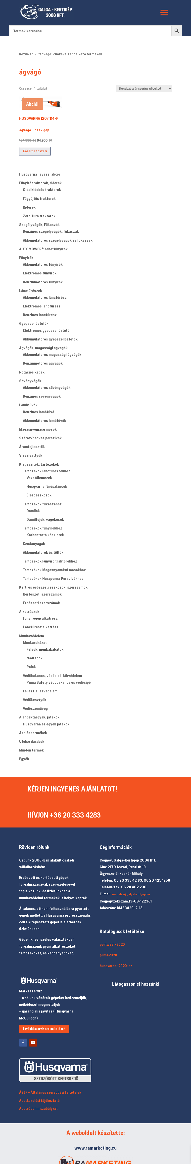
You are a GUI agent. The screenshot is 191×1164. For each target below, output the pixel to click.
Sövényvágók (30, 380)
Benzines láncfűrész (40, 314)
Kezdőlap (26, 54)
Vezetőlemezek (39, 477)
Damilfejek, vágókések (45, 519)
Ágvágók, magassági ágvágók (43, 347)
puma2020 (108, 955)
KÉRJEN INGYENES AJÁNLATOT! (72, 789)
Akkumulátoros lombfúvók (44, 420)
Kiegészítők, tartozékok (39, 464)
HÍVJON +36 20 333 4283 (64, 815)
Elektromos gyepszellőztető (46, 330)
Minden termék (31, 750)
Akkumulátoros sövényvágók (47, 387)
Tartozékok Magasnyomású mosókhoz (54, 569)
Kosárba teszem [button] (35, 151)
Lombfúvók (28, 405)
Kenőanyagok (34, 543)
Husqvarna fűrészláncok (47, 486)
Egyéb (24, 758)
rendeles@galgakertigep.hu (131, 894)
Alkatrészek (29, 611)
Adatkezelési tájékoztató (39, 1100)
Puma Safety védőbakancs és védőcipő (59, 682)
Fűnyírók (26, 257)
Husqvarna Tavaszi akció (39, 174)
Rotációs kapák (32, 372)
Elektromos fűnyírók (39, 273)
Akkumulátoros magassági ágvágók (52, 354)
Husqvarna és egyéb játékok (46, 724)
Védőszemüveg (35, 708)
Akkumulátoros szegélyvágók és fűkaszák (58, 240)
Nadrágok (35, 658)
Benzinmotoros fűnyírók (43, 282)
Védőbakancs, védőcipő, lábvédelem (52, 675)
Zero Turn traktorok (39, 216)
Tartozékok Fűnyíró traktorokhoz (50, 561)
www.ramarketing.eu (95, 1148)
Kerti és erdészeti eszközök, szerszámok (53, 587)
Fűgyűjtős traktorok (39, 198)
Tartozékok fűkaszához (42, 504)
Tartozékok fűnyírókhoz (42, 528)
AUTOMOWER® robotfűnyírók (43, 249)
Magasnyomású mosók (38, 429)
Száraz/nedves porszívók (40, 438)
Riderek (29, 207)
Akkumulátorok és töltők (43, 552)
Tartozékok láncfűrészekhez (46, 471)
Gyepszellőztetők (33, 323)
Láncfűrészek (30, 290)
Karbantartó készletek (45, 534)
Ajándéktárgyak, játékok (39, 717)
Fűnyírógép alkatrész (40, 618)
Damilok (33, 510)
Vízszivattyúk (30, 455)
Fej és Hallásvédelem (40, 691)
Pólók (31, 666)
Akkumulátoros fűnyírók (43, 264)
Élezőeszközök (39, 495)
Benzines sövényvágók (42, 396)
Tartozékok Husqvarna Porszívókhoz (53, 578)
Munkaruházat (35, 642)
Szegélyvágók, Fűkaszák (39, 224)
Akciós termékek (33, 732)
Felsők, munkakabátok (45, 649)
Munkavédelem (31, 636)
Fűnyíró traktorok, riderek (40, 183)
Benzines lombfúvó (38, 412)
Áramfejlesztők (32, 446)
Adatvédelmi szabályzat (38, 1108)
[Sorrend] (144, 88)
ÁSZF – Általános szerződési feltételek (50, 1092)
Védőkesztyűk (34, 699)
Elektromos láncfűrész (41, 306)
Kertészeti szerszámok (42, 594)
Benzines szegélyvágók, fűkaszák (51, 231)
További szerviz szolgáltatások (44, 1029)
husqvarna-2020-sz (116, 966)
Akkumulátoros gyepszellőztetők (50, 339)
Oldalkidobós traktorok (42, 189)
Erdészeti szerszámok (41, 603)
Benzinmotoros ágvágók (43, 363)
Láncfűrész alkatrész (40, 627)
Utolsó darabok (31, 741)
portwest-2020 (112, 944)
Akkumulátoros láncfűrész (45, 297)
